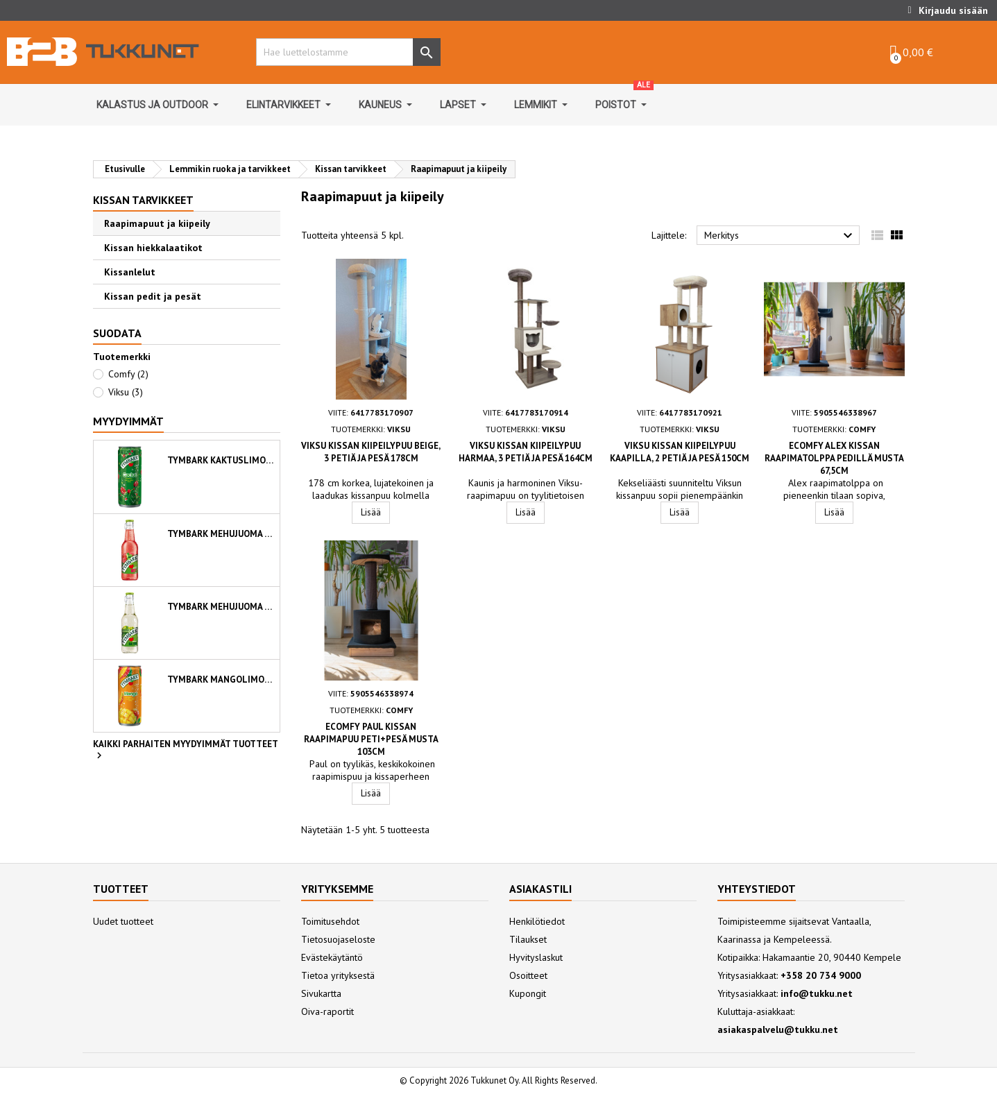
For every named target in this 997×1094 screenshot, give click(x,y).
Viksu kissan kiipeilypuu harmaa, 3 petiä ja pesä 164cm (526, 452)
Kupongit (527, 993)
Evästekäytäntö (332, 957)
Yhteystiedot (756, 889)
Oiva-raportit (327, 1011)
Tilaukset (528, 939)
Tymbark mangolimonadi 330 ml (220, 679)
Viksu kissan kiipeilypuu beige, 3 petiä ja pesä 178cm (371, 452)
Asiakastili (540, 889)
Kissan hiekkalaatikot (153, 247)
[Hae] (344, 52)
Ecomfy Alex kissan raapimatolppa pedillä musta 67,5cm (834, 458)
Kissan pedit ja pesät (152, 296)
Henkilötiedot (537, 921)
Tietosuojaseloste (338, 939)
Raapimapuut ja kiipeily (157, 223)
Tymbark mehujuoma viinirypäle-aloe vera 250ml (220, 607)
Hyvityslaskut (536, 957)
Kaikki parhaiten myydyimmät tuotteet (185, 751)
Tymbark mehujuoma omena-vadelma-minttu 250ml (220, 534)
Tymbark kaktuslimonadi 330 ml (220, 460)
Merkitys (780, 236)
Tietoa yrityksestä (338, 975)
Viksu (125, 392)
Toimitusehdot (330, 921)
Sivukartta (321, 993)
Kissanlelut (129, 272)
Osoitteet (528, 975)
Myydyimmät (128, 421)
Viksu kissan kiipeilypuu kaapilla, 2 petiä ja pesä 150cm (679, 452)
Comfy (128, 374)
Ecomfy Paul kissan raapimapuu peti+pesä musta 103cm (371, 739)
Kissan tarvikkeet (143, 200)
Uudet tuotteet (123, 921)
